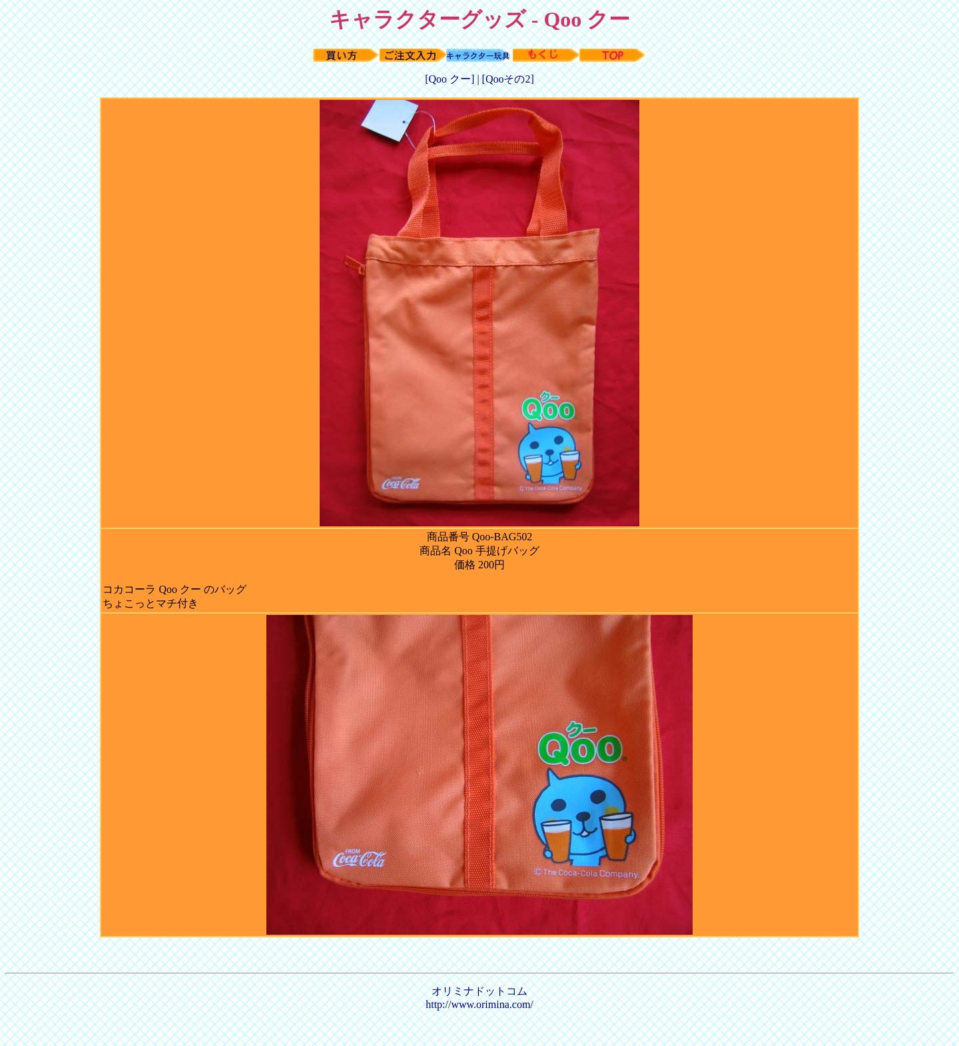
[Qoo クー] (451, 79)
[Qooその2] (508, 79)
